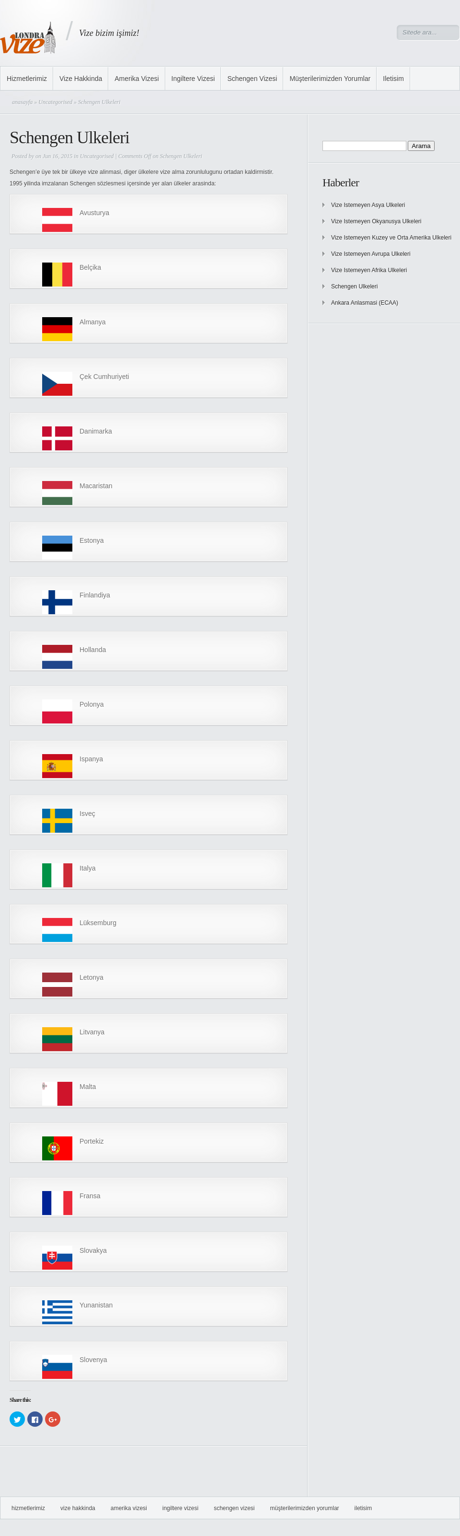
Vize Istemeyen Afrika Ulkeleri (369, 270)
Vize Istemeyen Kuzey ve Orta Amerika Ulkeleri (391, 237)
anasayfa (22, 102)
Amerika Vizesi (137, 78)
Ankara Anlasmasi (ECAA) (364, 302)
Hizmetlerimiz (27, 78)
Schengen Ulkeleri (354, 286)
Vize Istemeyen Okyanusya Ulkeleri (376, 221)
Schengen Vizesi (252, 78)
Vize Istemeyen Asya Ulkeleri (368, 205)
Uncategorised (55, 102)
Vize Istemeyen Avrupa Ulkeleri (371, 254)
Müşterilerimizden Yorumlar (329, 78)
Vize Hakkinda (80, 78)
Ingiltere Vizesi (193, 78)
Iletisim (393, 78)
